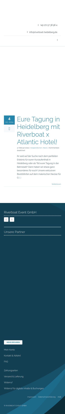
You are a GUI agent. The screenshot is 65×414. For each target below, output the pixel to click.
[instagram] (12, 219)
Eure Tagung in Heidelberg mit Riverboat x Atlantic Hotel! (38, 130)
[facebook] (6, 219)
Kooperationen (36, 148)
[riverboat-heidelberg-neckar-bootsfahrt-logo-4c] (12, 3)
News (45, 148)
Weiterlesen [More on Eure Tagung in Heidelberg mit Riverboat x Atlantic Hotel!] (56, 184)
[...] (20, 177)
